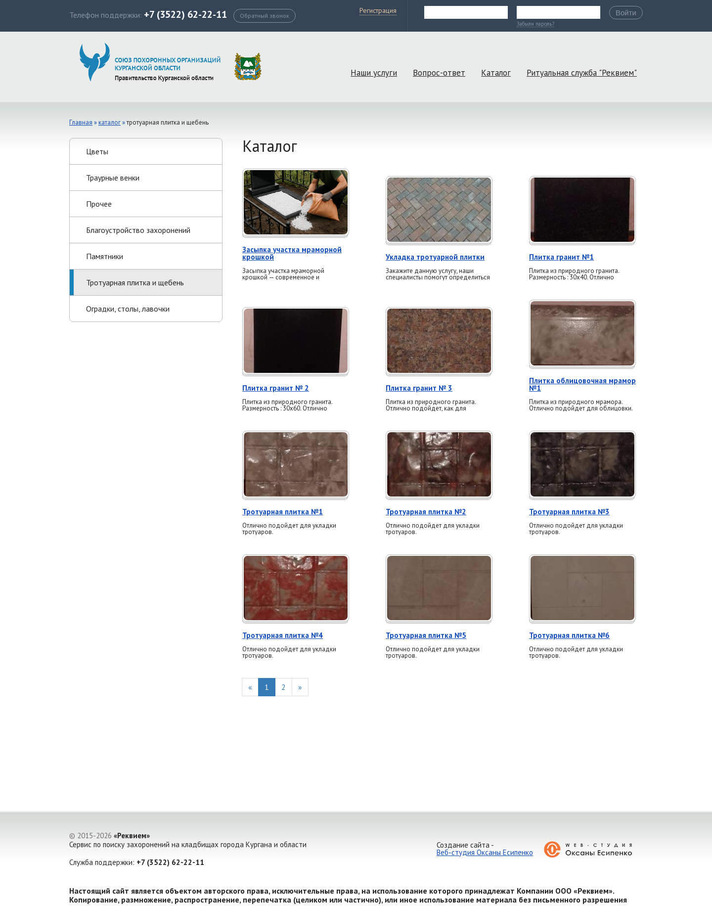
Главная (80, 122)
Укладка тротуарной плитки (435, 257)
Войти (626, 12)
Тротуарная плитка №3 (569, 511)
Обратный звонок (264, 15)
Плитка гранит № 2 (275, 388)
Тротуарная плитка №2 (426, 511)
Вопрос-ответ (439, 72)
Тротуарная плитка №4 (282, 635)
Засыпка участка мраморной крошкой (292, 253)
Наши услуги (374, 72)
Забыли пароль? (535, 24)
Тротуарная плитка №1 (282, 511)
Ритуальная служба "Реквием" (582, 72)
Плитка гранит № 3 (419, 388)
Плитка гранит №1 (561, 257)
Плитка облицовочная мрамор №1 (582, 384)
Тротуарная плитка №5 (426, 635)
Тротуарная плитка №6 (569, 635)
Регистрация (378, 10)
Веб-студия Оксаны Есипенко (485, 852)
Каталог (496, 72)
